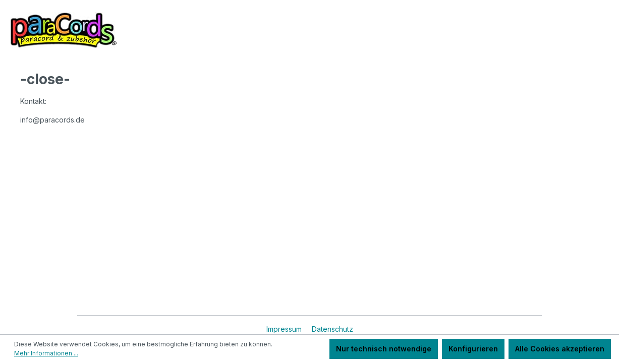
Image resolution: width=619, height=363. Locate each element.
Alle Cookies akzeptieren (559, 348)
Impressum (285, 329)
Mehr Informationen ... (46, 353)
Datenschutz (332, 329)
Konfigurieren (473, 348)
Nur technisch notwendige (383, 348)
